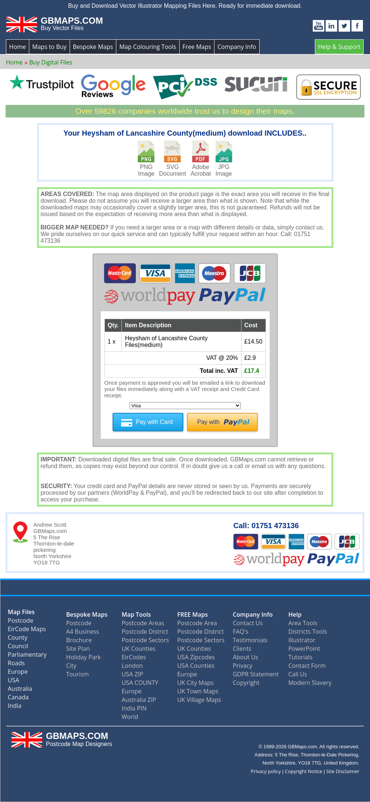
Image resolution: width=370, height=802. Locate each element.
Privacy (242, 665)
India (14, 707)
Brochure (78, 640)
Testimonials (250, 640)
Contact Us (248, 623)
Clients (242, 648)
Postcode (20, 622)
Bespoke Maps (93, 47)
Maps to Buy (49, 47)
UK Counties (138, 648)
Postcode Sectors (145, 640)
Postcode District (144, 631)
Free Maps (197, 47)
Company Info (236, 47)
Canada (18, 698)
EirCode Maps (27, 630)
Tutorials (300, 657)
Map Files (21, 613)
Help (294, 614)
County (17, 639)
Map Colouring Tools (147, 47)
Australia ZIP (138, 699)
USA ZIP (132, 674)
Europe (18, 673)
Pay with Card (154, 422)
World (129, 716)
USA (13, 681)
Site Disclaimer (342, 771)
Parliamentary (27, 656)
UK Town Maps (197, 691)
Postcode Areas (142, 623)
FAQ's (240, 631)
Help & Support (339, 47)
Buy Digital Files (50, 62)
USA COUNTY (139, 682)
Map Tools (136, 614)
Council (18, 647)
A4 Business (82, 631)
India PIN (133, 708)
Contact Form (307, 665)
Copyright (246, 682)
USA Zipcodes (195, 657)
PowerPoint (304, 648)
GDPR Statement (256, 674)
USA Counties (195, 665)
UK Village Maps (199, 699)
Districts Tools (307, 631)
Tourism (77, 674)
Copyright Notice (303, 771)
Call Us (297, 674)
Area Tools (302, 623)
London (132, 665)
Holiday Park (83, 657)
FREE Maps (192, 614)
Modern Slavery (309, 682)
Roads (16, 664)
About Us (245, 657)
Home (17, 47)
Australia (20, 690)
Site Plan (78, 648)
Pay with (208, 422)
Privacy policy (266, 771)
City (71, 665)
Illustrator (301, 640)
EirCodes (133, 657)
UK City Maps (195, 682)
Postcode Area (197, 623)
